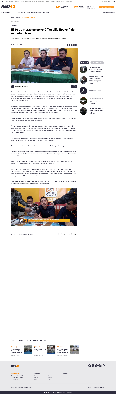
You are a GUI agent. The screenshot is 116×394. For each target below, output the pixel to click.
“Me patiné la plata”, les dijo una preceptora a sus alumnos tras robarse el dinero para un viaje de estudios (96, 80)
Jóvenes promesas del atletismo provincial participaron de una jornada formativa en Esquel (63, 351)
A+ (72, 86)
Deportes (14, 25)
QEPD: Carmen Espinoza (95, 90)
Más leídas (84, 62)
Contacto (89, 387)
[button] (68, 45)
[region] (92, 26)
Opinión (36, 377)
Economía (36, 381)
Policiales (50, 377)
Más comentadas (97, 62)
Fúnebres (64, 375)
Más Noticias (51, 381)
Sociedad (36, 375)
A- (75, 86)
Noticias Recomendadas (32, 340)
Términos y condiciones (98, 387)
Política (35, 379)
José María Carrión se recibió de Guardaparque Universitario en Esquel (31, 12)
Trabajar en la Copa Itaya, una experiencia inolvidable (40, 349)
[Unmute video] (44, 207)
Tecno (49, 379)
